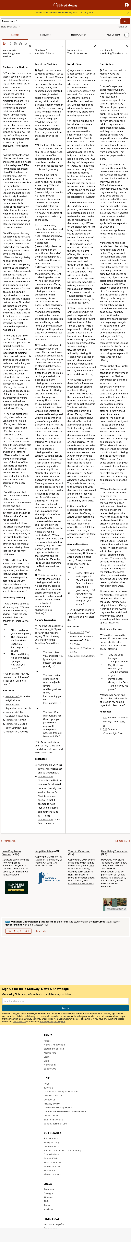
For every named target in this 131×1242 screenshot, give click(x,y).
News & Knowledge (54, 1044)
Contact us (49, 1099)
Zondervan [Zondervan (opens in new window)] (50, 1170)
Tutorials (48, 1087)
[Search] (125, 21)
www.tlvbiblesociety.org (81, 883)
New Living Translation (114, 851)
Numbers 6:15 (78, 648)
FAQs (46, 1083)
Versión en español (54, 1224)
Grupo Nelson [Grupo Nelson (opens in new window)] (51, 1154)
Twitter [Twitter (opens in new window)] (47, 1205)
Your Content (57, 34)
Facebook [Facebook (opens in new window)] (49, 1189)
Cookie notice (51, 1115)
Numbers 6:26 (13, 723)
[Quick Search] (60, 21)
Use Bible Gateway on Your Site (61, 1091)
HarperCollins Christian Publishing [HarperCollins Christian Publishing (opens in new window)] (62, 1150)
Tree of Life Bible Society (81, 867)
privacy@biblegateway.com (52, 1021)
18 (104, 725)
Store (47, 1056)
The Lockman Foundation (48, 858)
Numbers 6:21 (45, 776)
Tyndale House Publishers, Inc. (113, 876)
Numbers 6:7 (12, 712)
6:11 (105, 729)
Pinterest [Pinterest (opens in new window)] (48, 1197)
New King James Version (11, 853)
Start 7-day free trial (18, 931)
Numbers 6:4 (12, 704)
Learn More (42, 931)
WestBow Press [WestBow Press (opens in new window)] (52, 1166)
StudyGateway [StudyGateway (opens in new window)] (51, 1142)
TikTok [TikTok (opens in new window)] (47, 1201)
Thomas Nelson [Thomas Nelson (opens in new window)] (52, 1162)
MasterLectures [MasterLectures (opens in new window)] (52, 1174)
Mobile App (50, 1052)
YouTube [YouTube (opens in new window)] (48, 1209)
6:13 (122, 721)
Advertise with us (53, 1095)
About (47, 1040)
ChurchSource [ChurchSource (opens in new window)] (51, 1146)
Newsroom (50, 1064)
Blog (46, 1060)
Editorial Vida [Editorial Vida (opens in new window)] (51, 1158)
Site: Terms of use (53, 1119)
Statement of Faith (54, 1048)
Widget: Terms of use (55, 1123)
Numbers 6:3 (77, 632)
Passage (7, 34)
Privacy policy (52, 1103)
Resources (21, 34)
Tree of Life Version (79, 851)
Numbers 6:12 (13, 719)
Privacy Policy (19, 1021)
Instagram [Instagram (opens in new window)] (49, 1193)
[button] (127, 5)
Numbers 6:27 (13, 731)
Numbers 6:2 (12, 696)
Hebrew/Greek (38, 34)
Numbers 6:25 (78, 656)
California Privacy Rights (58, 1107)
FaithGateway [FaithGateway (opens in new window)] (51, 1138)
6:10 (105, 717)
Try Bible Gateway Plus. (65, 12)
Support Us (50, 1068)
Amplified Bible (44, 851)
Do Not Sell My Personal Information (65, 1111)
